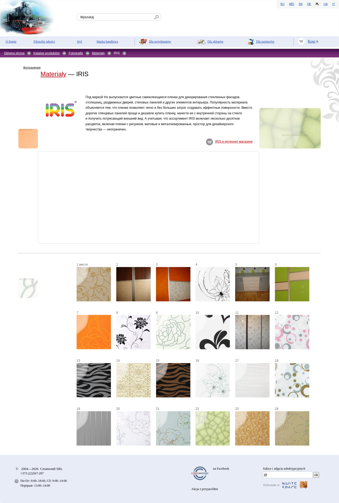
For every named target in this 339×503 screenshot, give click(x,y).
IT (333, 4)
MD (291, 4)
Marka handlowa (107, 41)
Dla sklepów (215, 41)
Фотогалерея (32, 67)
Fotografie (76, 53)
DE (309, 4)
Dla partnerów (265, 41)
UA (326, 4)
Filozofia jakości (44, 41)
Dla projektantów (160, 41)
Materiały (98, 53)
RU (282, 4)
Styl (79, 41)
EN (300, 4)
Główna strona (14, 53)
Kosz (311, 41)
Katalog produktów (46, 53)
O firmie (11, 41)
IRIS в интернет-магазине (234, 141)
